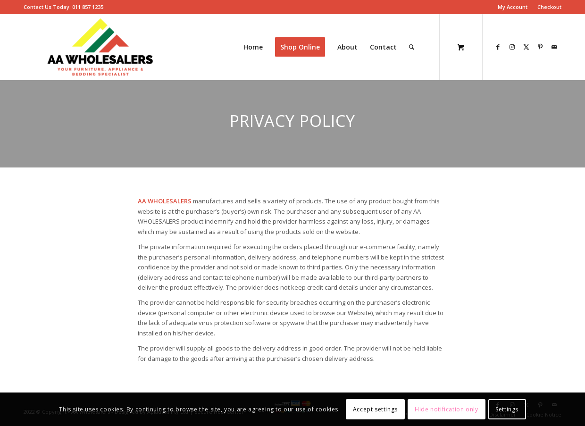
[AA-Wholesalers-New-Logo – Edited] (100, 47)
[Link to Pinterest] (540, 47)
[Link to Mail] (554, 47)
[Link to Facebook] (498, 47)
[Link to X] (526, 47)
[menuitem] (513, 7)
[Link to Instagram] (512, 47)
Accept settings (375, 409)
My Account (512, 6)
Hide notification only (446, 409)
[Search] (411, 47)
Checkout (549, 6)
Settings (506, 409)
